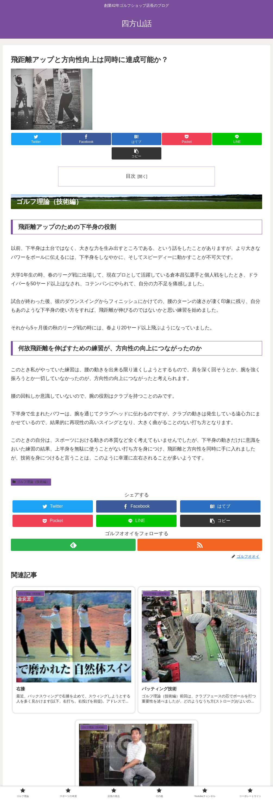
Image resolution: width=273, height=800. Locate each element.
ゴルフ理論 (60, 783)
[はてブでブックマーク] (115, 139)
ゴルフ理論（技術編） (30, 467)
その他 (138, 783)
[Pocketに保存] (157, 139)
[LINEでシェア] (199, 139)
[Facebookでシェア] (74, 139)
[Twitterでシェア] (32, 139)
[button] (241, 139)
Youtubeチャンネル (166, 783)
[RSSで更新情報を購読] (200, 530)
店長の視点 (117, 783)
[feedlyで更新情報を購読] (73, 530)
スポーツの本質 (89, 783)
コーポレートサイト (205, 783)
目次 (131, 161)
